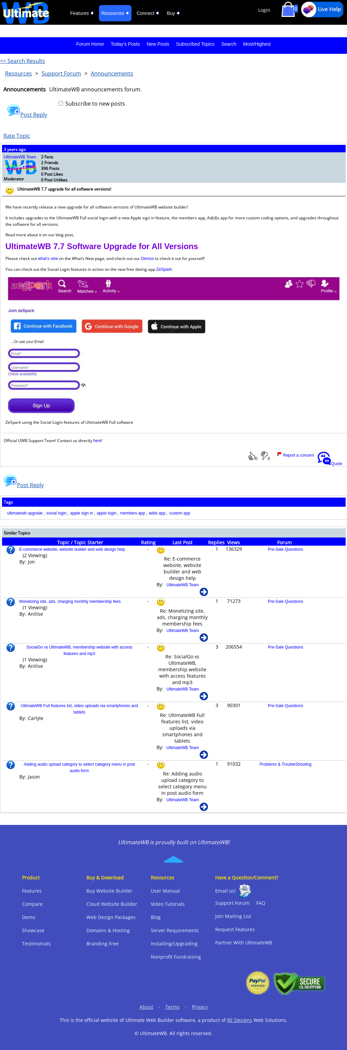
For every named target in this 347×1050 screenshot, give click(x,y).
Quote (330, 463)
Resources (18, 73)
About (146, 1007)
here (97, 440)
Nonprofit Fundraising (176, 957)
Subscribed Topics (195, 44)
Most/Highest (257, 44)
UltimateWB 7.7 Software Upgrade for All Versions (101, 246)
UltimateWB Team (20, 157)
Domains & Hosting (108, 930)
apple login (107, 513)
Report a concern (295, 455)
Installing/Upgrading (174, 943)
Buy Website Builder (109, 891)
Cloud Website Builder (111, 904)
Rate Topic (16, 135)
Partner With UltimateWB (243, 942)
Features (32, 891)
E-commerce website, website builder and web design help (72, 549)
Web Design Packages (111, 917)
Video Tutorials (168, 904)
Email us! (225, 891)
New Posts (158, 44)
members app (132, 513)
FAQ (260, 903)
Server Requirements (175, 930)
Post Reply (27, 114)
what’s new (48, 258)
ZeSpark (163, 269)
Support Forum (61, 73)
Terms (172, 1007)
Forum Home (90, 44)
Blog (156, 917)
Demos (147, 258)
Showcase (33, 930)
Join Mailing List (233, 916)
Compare (32, 904)
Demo (28, 917)
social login (56, 513)
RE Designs (239, 1020)
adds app (157, 513)
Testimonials (36, 943)
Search (228, 44)
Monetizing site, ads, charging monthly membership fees (70, 601)
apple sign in (81, 513)
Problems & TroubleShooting (285, 764)
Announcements (112, 73)
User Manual (165, 891)
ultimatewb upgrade (25, 513)
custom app (179, 513)
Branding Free (102, 943)
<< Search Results (22, 61)
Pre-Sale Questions (285, 549)
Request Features (235, 929)
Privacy (200, 1007)
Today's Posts (125, 44)
